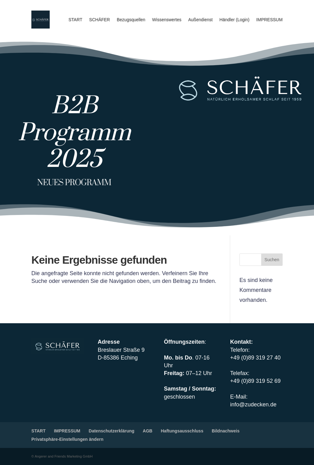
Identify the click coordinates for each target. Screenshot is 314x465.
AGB (147, 430)
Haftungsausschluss (182, 430)
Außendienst (200, 19)
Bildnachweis (225, 430)
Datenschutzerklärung (111, 430)
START (75, 19)
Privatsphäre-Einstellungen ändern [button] (67, 439)
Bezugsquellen (131, 19)
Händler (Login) (235, 19)
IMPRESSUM (269, 19)
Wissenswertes (166, 19)
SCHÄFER (99, 19)
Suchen (272, 259)
